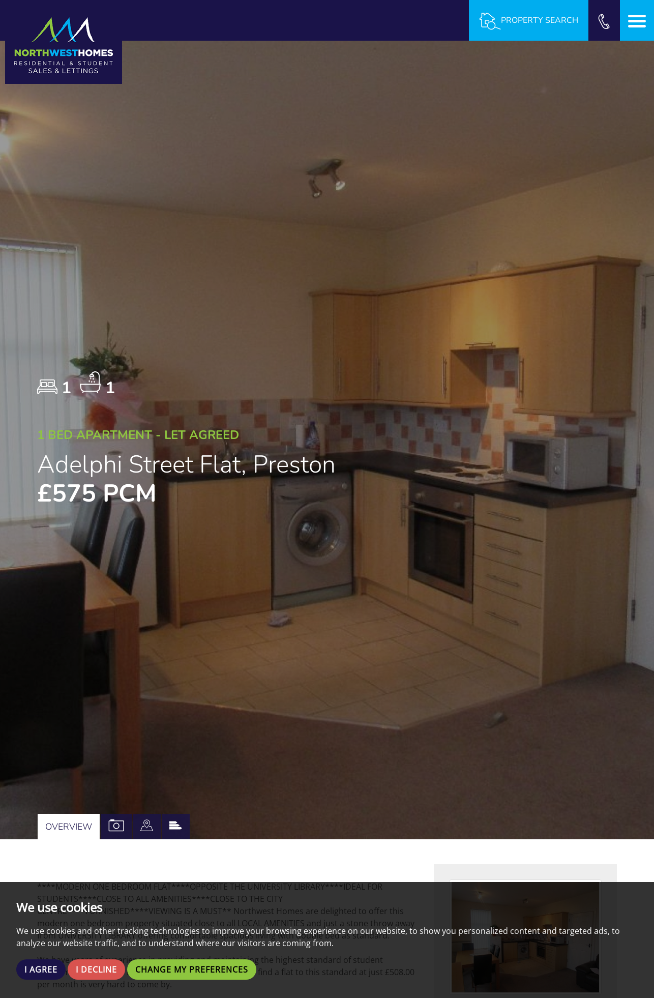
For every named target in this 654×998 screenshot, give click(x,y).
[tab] (147, 826)
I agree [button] (40, 969)
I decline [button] (96, 969)
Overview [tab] (68, 826)
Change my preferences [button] (191, 969)
